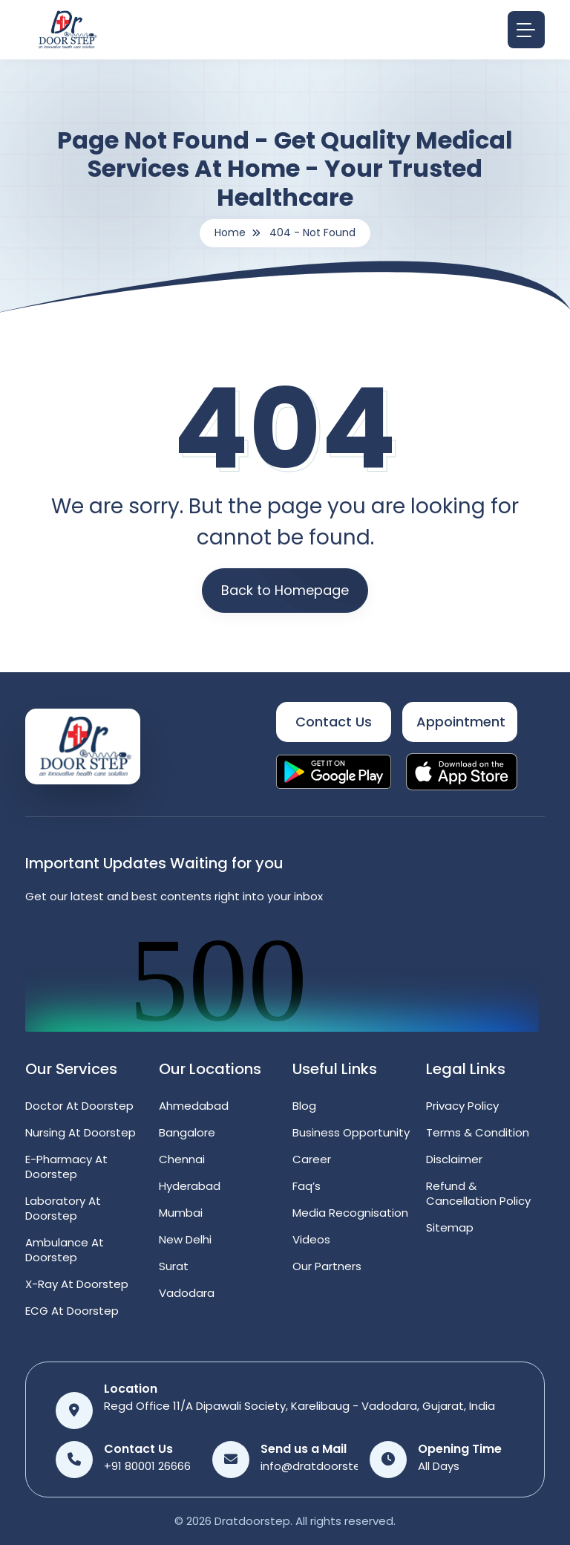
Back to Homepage (285, 590)
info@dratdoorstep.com (328, 1466)
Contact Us (333, 721)
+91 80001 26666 (147, 1466)
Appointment (460, 721)
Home (230, 232)
